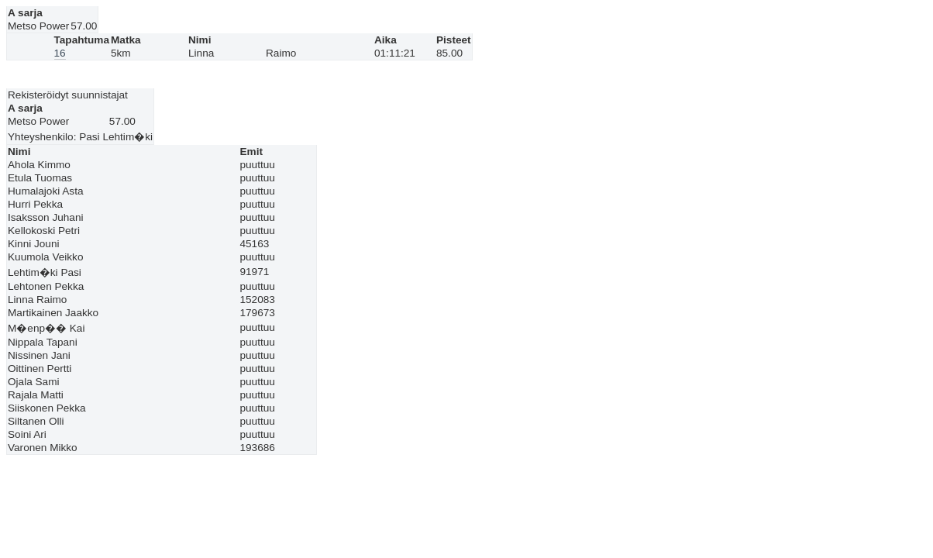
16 (60, 53)
